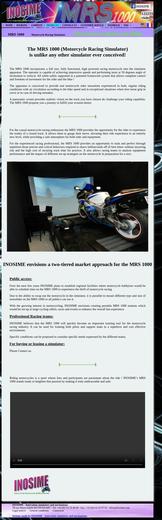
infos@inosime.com (119, 507)
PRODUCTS (52, 25)
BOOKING (21, 25)
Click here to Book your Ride (107, 34)
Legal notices (19, 510)
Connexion (58, 510)
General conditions (39, 510)
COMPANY (37, 25)
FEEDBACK (114, 25)
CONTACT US (69, 25)
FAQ (126, 25)
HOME (9, 25)
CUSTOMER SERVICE (92, 25)
